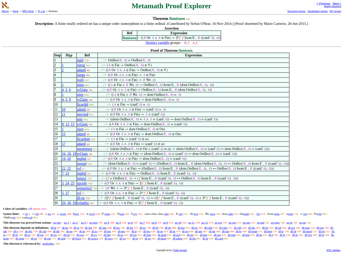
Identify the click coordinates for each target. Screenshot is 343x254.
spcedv (82, 183)
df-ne (265, 227)
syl (79, 168)
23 (67, 173)
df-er (135, 238)
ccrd (29, 217)
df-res (133, 235)
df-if (134, 231)
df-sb (168, 227)
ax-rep (232, 222)
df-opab (252, 231)
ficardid (82, 104)
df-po (322, 231)
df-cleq (223, 227)
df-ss (94, 231)
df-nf (155, 227)
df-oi (205, 238)
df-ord (176, 235)
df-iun (225, 231)
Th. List (41, 11)
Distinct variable (157, 43)
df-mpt (268, 231)
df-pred (162, 235)
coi (13, 217)
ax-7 (142, 222)
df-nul (121, 231)
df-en (148, 238)
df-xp (53, 235)
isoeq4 (81, 163)
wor (196, 214)
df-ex (143, 227)
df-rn (120, 235)
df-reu (320, 227)
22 (69, 168)
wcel (92, 214)
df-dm (107, 235)
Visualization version (317, 11)
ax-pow (275, 222)
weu (121, 214)
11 (63, 114)
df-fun (246, 235)
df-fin (192, 238)
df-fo (295, 235)
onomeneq (84, 149)
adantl (81, 70)
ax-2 (75, 222)
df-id (293, 231)
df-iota (232, 235)
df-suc (217, 235)
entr (80, 119)
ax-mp (57, 222)
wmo (107, 214)
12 (67, 124)
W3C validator (333, 250)
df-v (15, 231)
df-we (40, 235)
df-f (271, 235)
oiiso (80, 85)
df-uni (198, 231)
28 (69, 203)
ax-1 (66, 222)
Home (16, 11)
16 (63, 154)
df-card (219, 238)
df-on (190, 235)
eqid (80, 60)
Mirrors (5, 11)
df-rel (66, 235)
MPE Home (28, 11)
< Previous (323, 3)
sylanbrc (83, 203)
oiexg (81, 65)
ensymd (82, 114)
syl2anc (82, 90)
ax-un (302, 222)
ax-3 (83, 222)
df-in (82, 231)
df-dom (161, 238)
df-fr (15, 235)
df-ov (34, 238)
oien (80, 94)
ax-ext (218, 222)
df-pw (146, 231)
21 (63, 168)
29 (74, 203)
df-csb (42, 231)
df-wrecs (93, 238)
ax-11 (191, 222)
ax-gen (93, 222)
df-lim (203, 235)
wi (26, 214)
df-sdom (177, 238)
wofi (80, 80)
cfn (320, 214)
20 (69, 158)
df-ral (278, 227)
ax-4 (106, 222)
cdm (230, 214)
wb (37, 214)
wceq (63, 214)
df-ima (147, 235)
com (290, 214)
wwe (212, 214)
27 (67, 193)
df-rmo (306, 227)
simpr (81, 75)
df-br (239, 231)
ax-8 (154, 222)
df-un (69, 231)
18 (69, 154)
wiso (277, 214)
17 (63, 144)
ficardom (83, 139)
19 (74, 154)
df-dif (56, 231)
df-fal (129, 227)
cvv (135, 214)
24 (67, 183)
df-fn (259, 235)
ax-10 (178, 222)
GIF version (335, 11)
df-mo (181, 227)
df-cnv (80, 235)
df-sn (160, 231)
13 (72, 124)
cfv (258, 214)
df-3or (88, 227)
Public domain (180, 250)
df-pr (172, 231)
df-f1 (282, 235)
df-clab (208, 227)
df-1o (122, 238)
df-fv (321, 235)
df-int (212, 231)
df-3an (102, 227)
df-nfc (251, 227)
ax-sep (246, 222)
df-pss (107, 231)
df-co (94, 235)
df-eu (81, 198)
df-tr (281, 231)
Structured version (296, 11)
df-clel (238, 227)
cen (305, 214)
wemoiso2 (84, 188)
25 (72, 183)
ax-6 (130, 222)
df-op (185, 231)
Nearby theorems (332, 6)
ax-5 (118, 222)
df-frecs (76, 238)
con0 (246, 214)
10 (63, 109)
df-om (47, 238)
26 (63, 203)
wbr (166, 214)
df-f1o (308, 235)
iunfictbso (48, 243)
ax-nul (260, 222)
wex (76, 214)
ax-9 (165, 222)
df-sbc (28, 231)
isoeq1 (81, 178)
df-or (76, 227)
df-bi (53, 227)
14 (63, 158)
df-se (27, 235)
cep (181, 214)
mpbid (81, 158)
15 (63, 134)
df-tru (116, 227)
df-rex (291, 227)
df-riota (19, 238)
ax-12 (204, 222)
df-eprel (307, 231)
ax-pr (289, 222)
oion (80, 129)
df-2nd (61, 238)
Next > (337, 3)
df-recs (109, 238)
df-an (65, 227)
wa (49, 214)
